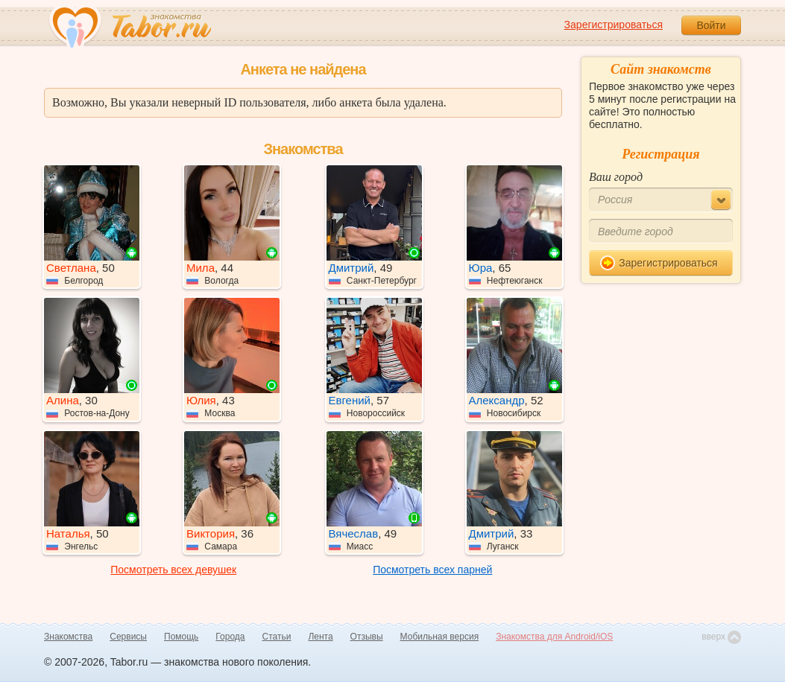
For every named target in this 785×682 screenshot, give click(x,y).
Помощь (181, 636)
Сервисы (128, 636)
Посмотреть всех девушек (173, 570)
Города (230, 636)
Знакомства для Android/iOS (554, 636)
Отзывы (366, 636)
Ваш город (616, 176)
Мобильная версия (439, 636)
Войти (710, 25)
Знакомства (68, 636)
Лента (320, 636)
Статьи (276, 636)
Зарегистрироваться (613, 25)
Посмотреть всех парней (432, 570)
